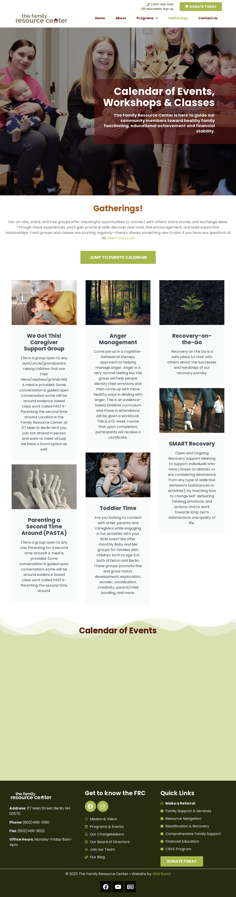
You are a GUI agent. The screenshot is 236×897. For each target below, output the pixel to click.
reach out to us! (121, 238)
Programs (147, 18)
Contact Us (207, 18)
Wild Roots (161, 873)
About (121, 18)
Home (100, 18)
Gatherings (178, 18)
